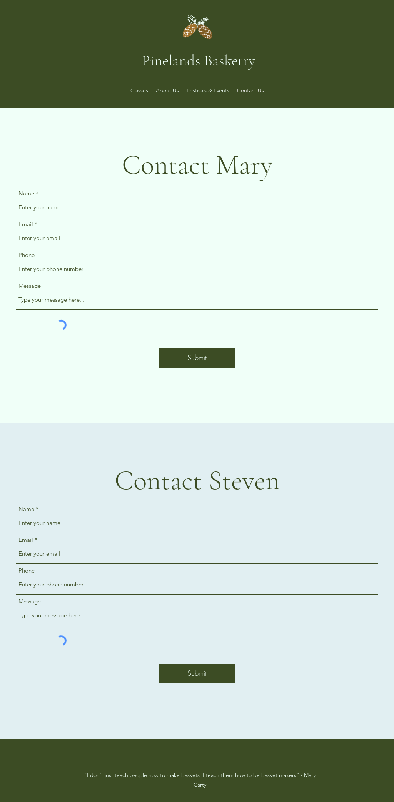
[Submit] (197, 358)
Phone (26, 255)
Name (26, 193)
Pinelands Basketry (198, 60)
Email (25, 224)
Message (29, 286)
